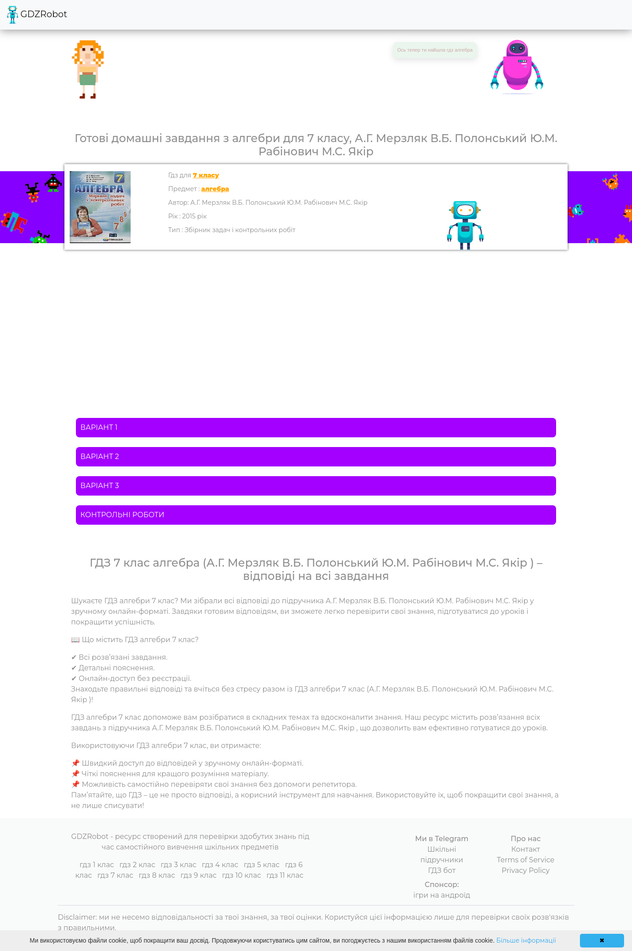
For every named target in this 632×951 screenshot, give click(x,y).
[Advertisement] (316, 316)
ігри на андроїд (442, 895)
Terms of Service (526, 860)
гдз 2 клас (137, 865)
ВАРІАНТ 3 (99, 485)
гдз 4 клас (220, 865)
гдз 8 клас (157, 875)
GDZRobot (37, 15)
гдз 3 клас (178, 865)
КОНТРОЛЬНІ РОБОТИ (122, 515)
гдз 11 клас (285, 875)
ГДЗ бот (442, 870)
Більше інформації (526, 940)
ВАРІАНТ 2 (99, 456)
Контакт (525, 849)
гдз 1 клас (96, 865)
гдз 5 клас (261, 865)
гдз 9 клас (199, 875)
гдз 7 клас (115, 875)
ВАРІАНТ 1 (98, 427)
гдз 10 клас (241, 875)
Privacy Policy (526, 870)
